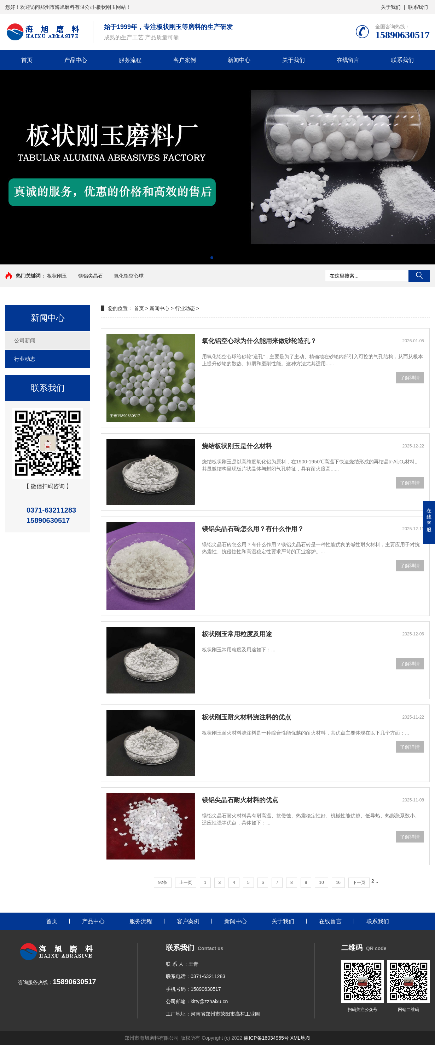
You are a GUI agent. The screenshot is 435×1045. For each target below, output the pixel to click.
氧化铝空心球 (129, 276)
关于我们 (391, 7)
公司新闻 (24, 340)
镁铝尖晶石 (90, 276)
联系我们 (418, 7)
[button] (211, 257)
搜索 (419, 276)
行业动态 (24, 359)
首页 (27, 60)
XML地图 (300, 1038)
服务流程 (130, 60)
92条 (162, 882)
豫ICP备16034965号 (266, 1038)
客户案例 (184, 60)
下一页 (359, 882)
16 (338, 882)
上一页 (185, 882)
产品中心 (75, 60)
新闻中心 (239, 60)
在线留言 (348, 60)
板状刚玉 (57, 276)
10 (321, 882)
